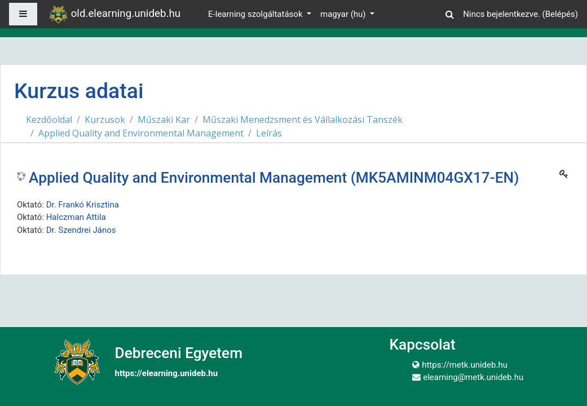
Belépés (560, 14)
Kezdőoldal (49, 119)
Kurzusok (105, 119)
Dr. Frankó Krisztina (82, 205)
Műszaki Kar (164, 119)
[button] (449, 12)
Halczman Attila (76, 217)
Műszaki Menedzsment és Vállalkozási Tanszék (302, 119)
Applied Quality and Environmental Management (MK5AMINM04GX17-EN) (274, 177)
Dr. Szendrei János (81, 230)
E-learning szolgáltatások (256, 14)
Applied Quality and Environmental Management (141, 133)
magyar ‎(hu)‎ (344, 14)
